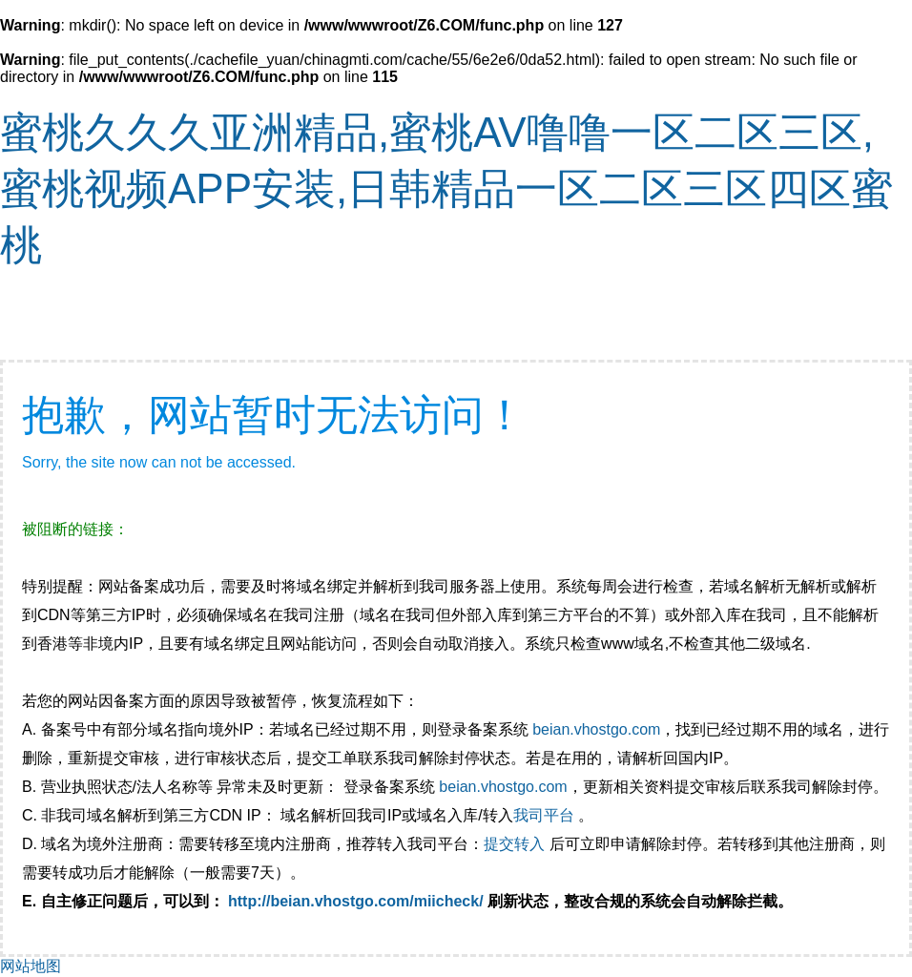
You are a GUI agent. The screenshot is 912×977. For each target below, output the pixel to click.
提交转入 (514, 844)
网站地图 (30, 966)
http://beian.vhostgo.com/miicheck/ (356, 901)
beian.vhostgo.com (596, 729)
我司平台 (545, 815)
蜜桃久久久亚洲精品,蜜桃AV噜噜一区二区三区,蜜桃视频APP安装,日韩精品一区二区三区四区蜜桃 (446, 188)
